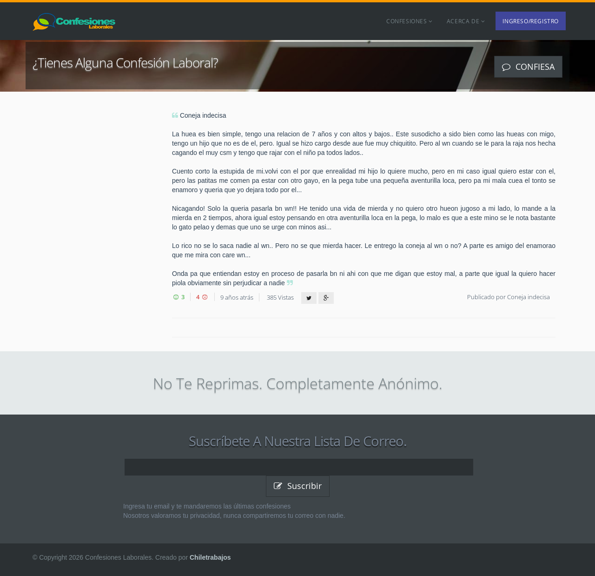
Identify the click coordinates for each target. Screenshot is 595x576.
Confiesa (528, 66)
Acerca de (466, 21)
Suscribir (298, 485)
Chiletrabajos (210, 557)
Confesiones (409, 21)
